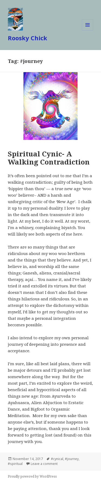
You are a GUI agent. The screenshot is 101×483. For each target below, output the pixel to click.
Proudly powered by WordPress (32, 476)
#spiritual (15, 463)
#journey (72, 459)
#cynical (57, 459)
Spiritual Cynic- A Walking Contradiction (49, 158)
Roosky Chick (27, 38)
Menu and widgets (87, 30)
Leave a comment (44, 463)
